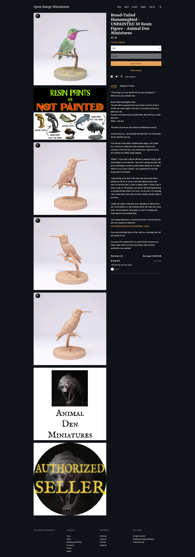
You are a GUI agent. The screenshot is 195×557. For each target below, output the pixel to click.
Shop (119, 6)
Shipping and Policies (74, 542)
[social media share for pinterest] (122, 77)
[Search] (161, 7)
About (126, 6)
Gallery (143, 6)
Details (114, 85)
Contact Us (70, 545)
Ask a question (130, 77)
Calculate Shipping (118, 42)
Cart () (152, 6)
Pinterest (103, 542)
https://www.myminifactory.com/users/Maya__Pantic (130, 226)
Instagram (103, 545)
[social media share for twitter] (117, 77)
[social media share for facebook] (112, 77)
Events (134, 6)
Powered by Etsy (138, 542)
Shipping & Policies (127, 85)
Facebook (103, 536)
